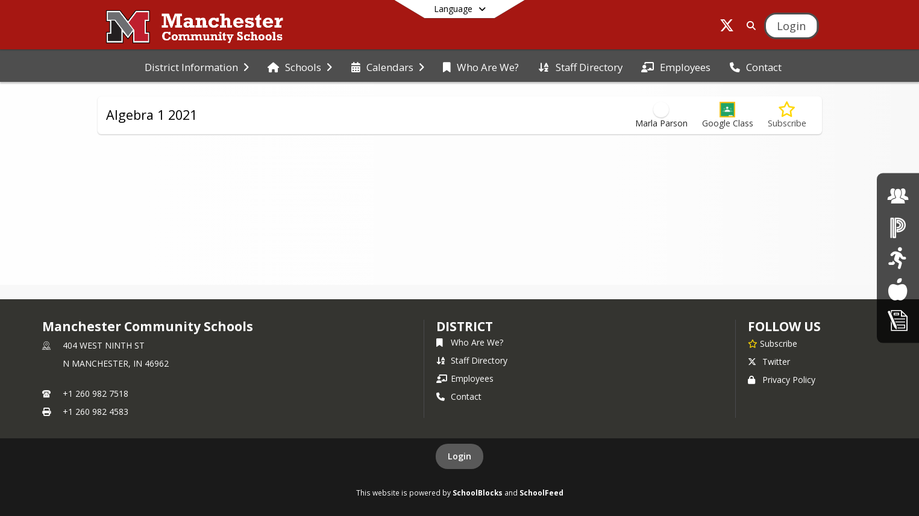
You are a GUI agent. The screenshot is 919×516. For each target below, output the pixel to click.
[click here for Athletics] (897, 258)
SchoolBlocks (478, 492)
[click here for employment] (898, 196)
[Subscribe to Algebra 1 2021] (787, 115)
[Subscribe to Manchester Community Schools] (772, 343)
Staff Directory (471, 360)
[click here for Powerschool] (898, 226)
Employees (465, 378)
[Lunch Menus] (897, 288)
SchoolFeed (541, 492)
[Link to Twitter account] (727, 27)
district (464, 326)
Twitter (769, 361)
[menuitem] (197, 66)
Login (459, 456)
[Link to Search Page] (749, 25)
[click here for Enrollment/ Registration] (898, 320)
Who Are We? (469, 342)
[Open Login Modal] (791, 26)
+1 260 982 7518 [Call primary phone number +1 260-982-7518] (95, 393)
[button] (728, 115)
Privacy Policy (781, 379)
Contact (458, 396)
